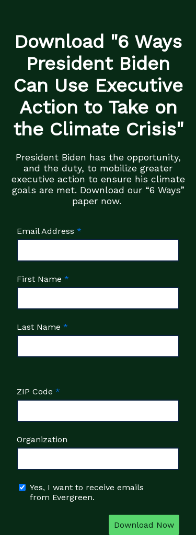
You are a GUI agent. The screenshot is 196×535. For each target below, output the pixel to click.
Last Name (39, 327)
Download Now (144, 525)
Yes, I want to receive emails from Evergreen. (87, 492)
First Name (39, 279)
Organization (42, 439)
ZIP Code (35, 391)
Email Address (45, 231)
